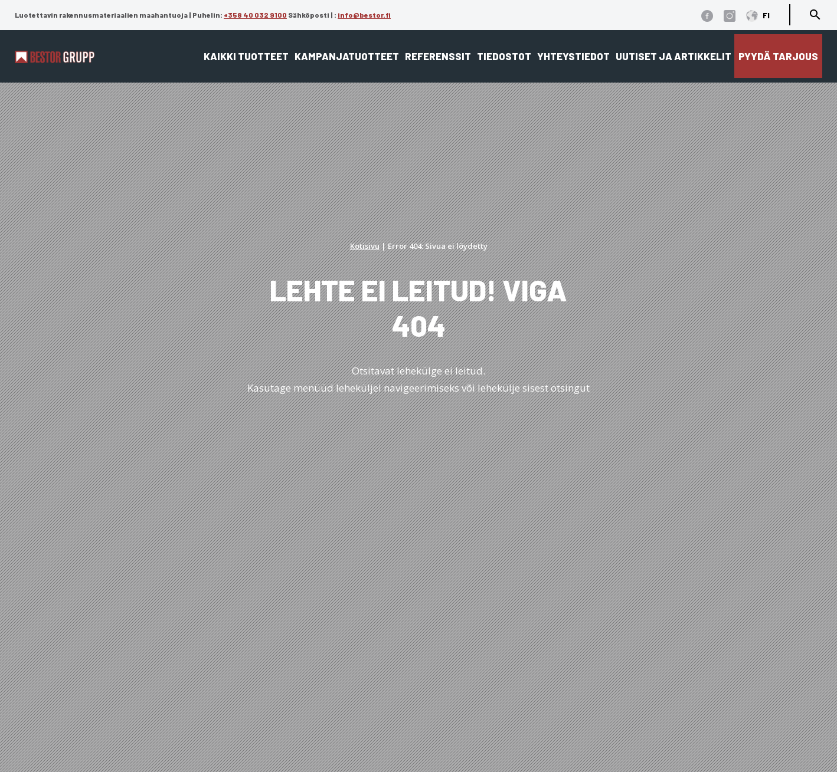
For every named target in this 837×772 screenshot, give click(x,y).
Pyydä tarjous (778, 56)
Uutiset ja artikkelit (673, 56)
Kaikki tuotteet (246, 56)
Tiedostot (504, 56)
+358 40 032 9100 (255, 15)
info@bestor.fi (364, 15)
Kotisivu (365, 246)
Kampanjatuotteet (347, 56)
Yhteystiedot (573, 56)
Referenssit (438, 56)
